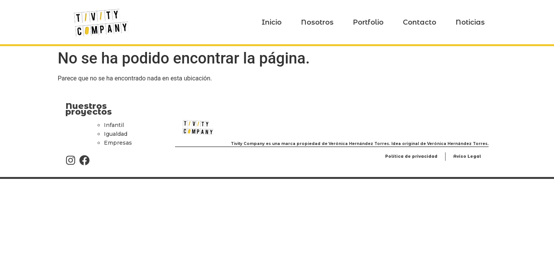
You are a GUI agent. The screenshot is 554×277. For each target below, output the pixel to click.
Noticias (470, 22)
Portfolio (368, 22)
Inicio (272, 22)
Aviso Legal (467, 156)
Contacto (419, 22)
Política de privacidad (411, 156)
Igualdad (115, 133)
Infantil (114, 125)
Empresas (118, 142)
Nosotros (317, 22)
